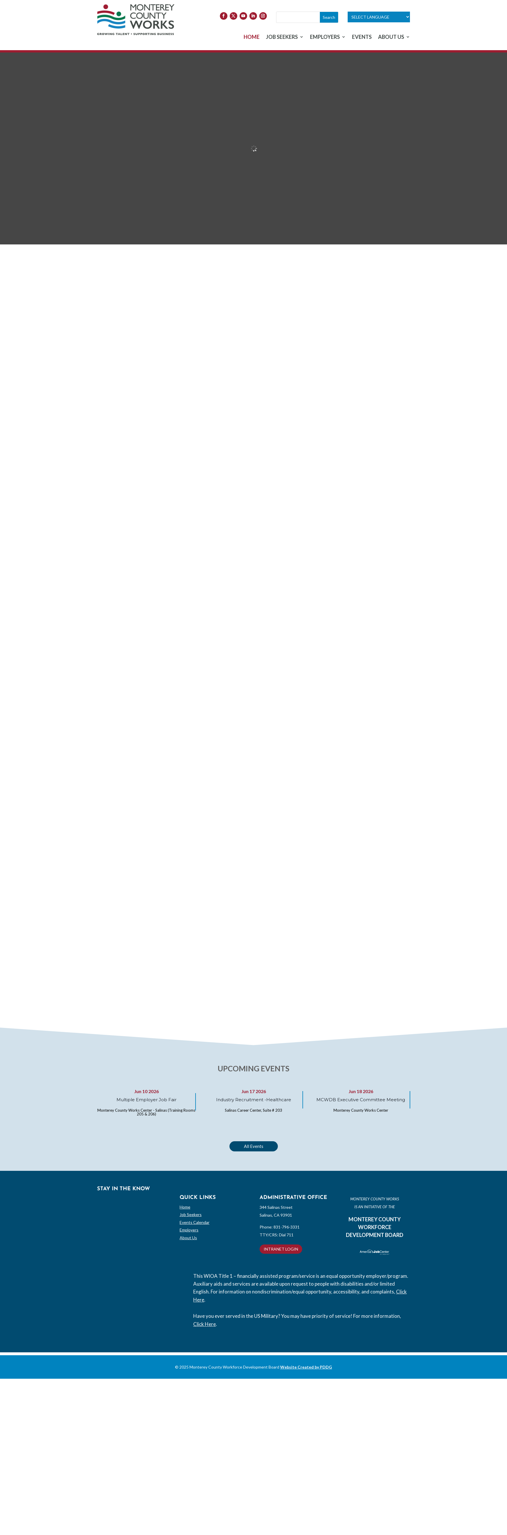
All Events (253, 1146)
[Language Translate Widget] (379, 17)
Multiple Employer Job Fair (146, 1099)
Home (185, 1206)
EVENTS (362, 37)
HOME (252, 37)
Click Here (204, 1324)
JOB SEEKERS (282, 37)
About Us (188, 1237)
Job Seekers (191, 1214)
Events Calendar (194, 1222)
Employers (189, 1229)
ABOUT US (391, 37)
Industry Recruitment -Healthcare (253, 1099)
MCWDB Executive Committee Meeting (360, 1099)
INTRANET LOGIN (281, 1248)
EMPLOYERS (325, 37)
